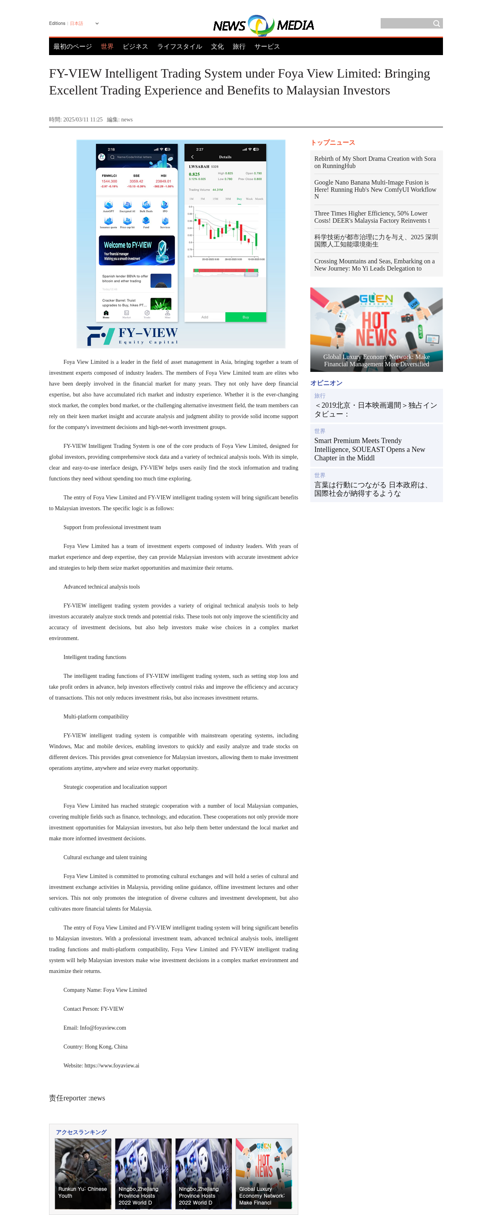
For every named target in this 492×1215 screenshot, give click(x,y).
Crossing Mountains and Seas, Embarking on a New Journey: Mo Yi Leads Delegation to (374, 265)
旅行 (239, 46)
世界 (320, 431)
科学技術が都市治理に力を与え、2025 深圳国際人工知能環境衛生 (376, 241)
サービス (267, 46)
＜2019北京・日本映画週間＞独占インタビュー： (375, 409)
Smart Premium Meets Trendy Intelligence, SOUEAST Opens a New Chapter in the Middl (369, 449)
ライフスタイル (179, 46)
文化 (217, 46)
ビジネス (135, 46)
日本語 (76, 23)
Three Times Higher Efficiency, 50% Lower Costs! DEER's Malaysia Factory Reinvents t (372, 217)
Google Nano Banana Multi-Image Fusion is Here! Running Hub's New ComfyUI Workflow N (375, 189)
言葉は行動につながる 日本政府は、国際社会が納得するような (373, 489)
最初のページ (72, 46)
